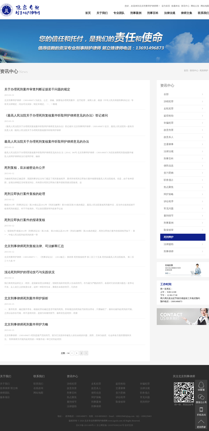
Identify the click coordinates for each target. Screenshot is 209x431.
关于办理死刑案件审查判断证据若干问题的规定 (37, 89)
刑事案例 (135, 12)
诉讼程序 (168, 201)
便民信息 (168, 165)
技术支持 (129, 425)
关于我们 (102, 12)
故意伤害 (168, 130)
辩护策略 (168, 194)
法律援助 (168, 244)
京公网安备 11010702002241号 (110, 425)
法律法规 (169, 12)
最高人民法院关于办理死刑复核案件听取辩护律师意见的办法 (46, 141)
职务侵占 (168, 180)
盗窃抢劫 (168, 115)
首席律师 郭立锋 (9, 388)
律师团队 (5, 392)
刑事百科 (152, 12)
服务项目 (5, 397)
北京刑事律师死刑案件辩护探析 (26, 298)
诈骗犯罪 (168, 123)
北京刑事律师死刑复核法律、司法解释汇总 (34, 246)
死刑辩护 (204, 70)
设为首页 (166, 6)
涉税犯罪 (168, 101)
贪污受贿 (168, 173)
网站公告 (195, 6)
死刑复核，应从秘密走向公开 (24, 167)
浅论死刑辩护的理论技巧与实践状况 (29, 272)
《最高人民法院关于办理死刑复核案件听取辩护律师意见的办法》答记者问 (56, 115)
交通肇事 (168, 144)
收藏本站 (175, 6)
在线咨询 (38, 388)
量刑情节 (168, 215)
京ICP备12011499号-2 (85, 425)
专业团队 (119, 12)
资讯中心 (185, 6)
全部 (166, 94)
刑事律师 (168, 251)
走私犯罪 (168, 108)
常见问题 (168, 208)
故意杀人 (168, 137)
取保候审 (168, 230)
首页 (88, 12)
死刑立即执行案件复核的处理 (24, 194)
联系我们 (203, 12)
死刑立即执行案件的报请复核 (24, 220)
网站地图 (205, 6)
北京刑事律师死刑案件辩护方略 (26, 324)
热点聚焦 (168, 187)
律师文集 (186, 12)
